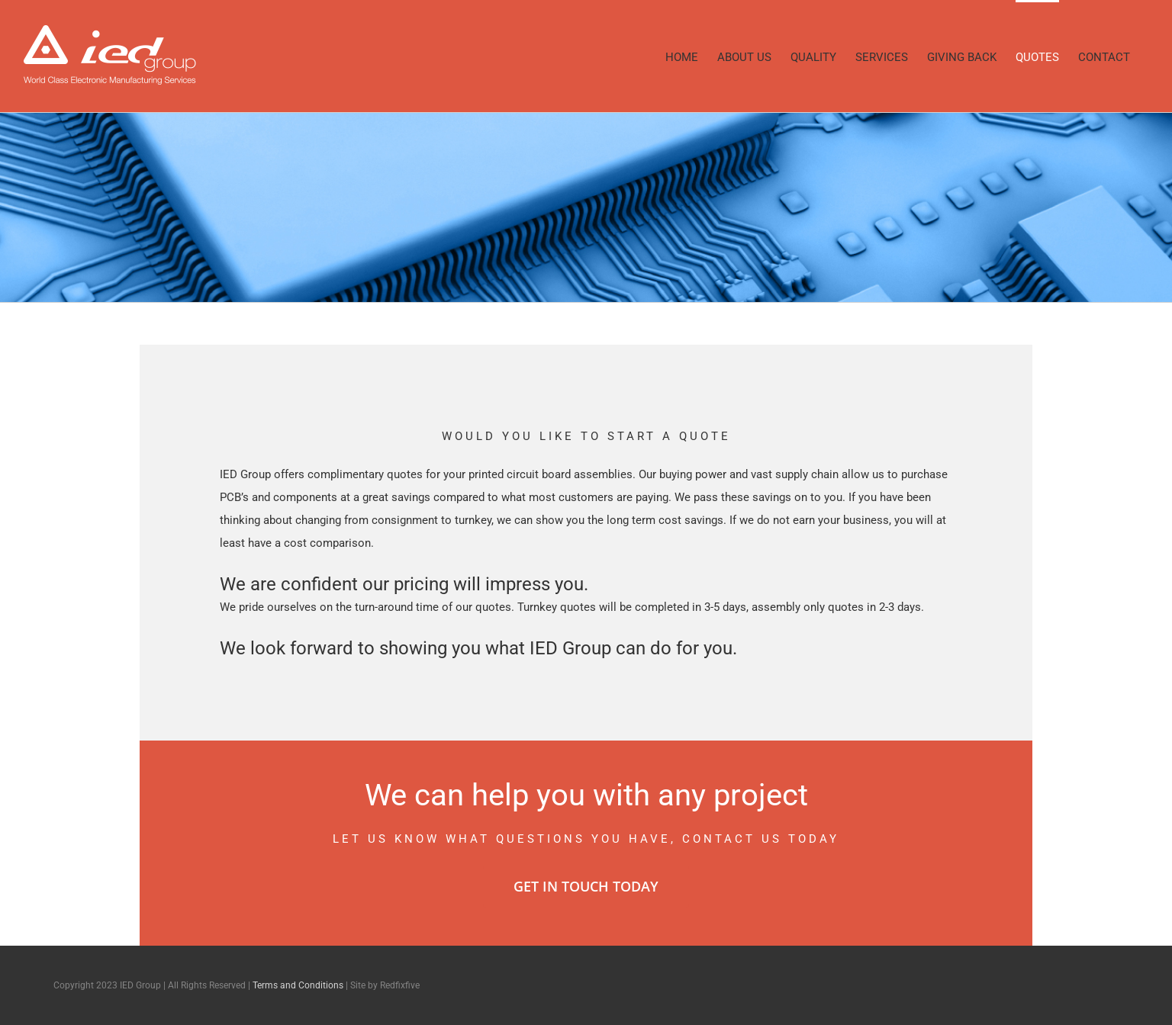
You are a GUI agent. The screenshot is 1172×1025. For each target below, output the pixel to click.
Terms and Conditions (298, 985)
